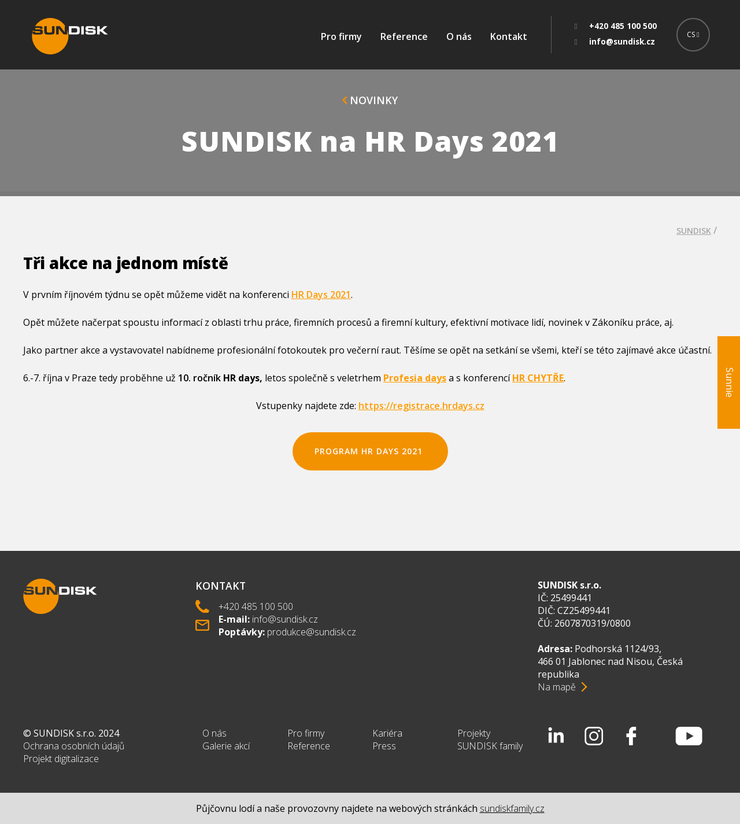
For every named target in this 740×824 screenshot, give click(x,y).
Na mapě (557, 686)
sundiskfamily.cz (512, 808)
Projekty (473, 733)
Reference (404, 36)
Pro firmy (341, 36)
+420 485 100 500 (256, 606)
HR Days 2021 (321, 294)
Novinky (370, 100)
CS (693, 34)
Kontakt (508, 36)
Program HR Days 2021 (370, 451)
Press (384, 746)
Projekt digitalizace (61, 758)
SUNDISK (693, 230)
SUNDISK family (490, 746)
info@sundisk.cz (285, 619)
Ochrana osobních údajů (73, 746)
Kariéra (387, 733)
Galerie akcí (226, 746)
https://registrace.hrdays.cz (421, 405)
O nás (459, 36)
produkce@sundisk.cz (311, 632)
